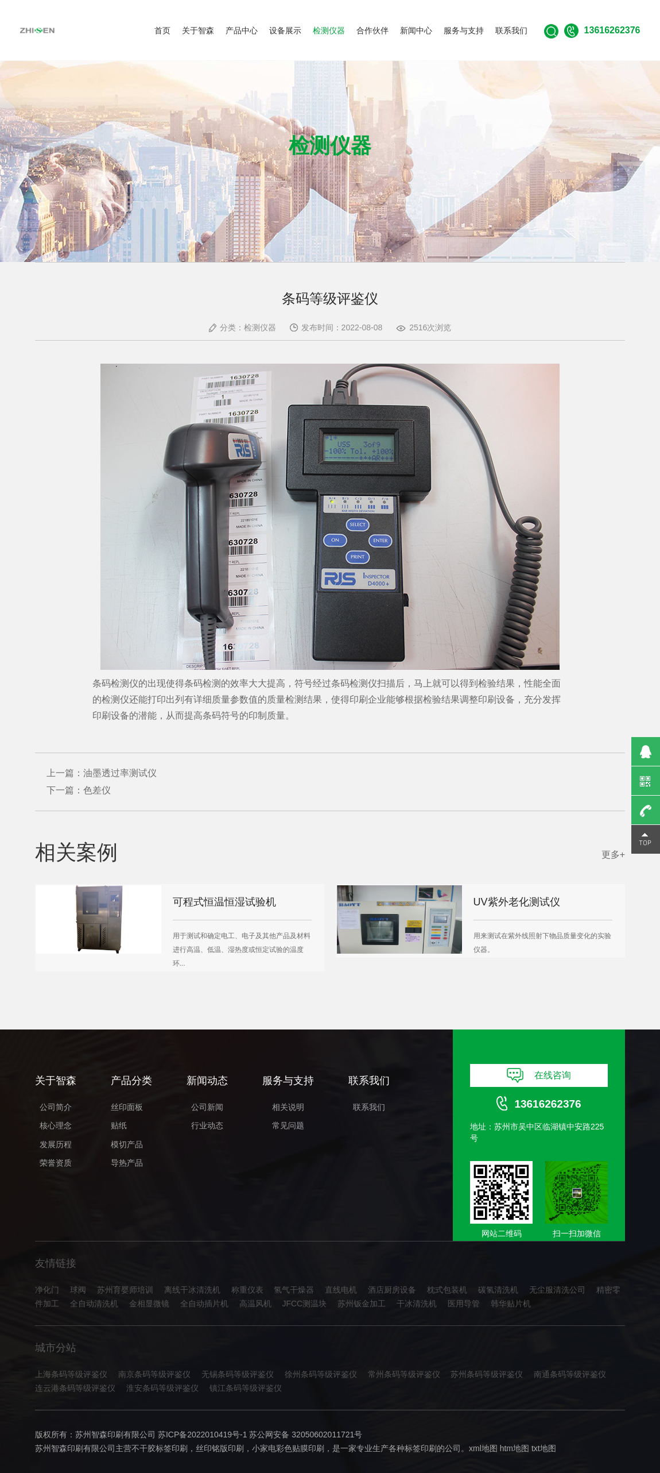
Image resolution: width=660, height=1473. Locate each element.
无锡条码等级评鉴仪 (237, 1374)
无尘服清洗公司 (557, 1289)
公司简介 (56, 1107)
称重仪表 (247, 1289)
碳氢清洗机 (498, 1289)
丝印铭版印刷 (220, 1448)
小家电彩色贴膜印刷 (288, 1448)
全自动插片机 (204, 1303)
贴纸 (119, 1125)
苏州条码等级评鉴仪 (487, 1374)
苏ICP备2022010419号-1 (202, 1434)
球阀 (78, 1289)
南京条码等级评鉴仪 (154, 1374)
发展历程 (56, 1144)
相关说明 (288, 1107)
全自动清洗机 (94, 1303)
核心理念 (56, 1125)
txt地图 (543, 1448)
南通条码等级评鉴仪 (570, 1374)
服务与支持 (464, 30)
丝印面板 (127, 1107)
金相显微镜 (149, 1303)
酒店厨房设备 (392, 1289)
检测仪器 (329, 30)
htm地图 (514, 1448)
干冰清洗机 (417, 1303)
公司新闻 (207, 1107)
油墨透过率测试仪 (120, 773)
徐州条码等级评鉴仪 (321, 1374)
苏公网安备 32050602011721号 (305, 1434)
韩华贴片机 (511, 1303)
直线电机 (341, 1289)
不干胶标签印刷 (159, 1448)
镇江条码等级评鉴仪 (245, 1388)
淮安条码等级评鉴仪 (162, 1388)
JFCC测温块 (304, 1303)
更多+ (613, 854)
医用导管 (464, 1303)
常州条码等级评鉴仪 (404, 1374)
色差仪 (97, 790)
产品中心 (242, 30)
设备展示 (285, 30)
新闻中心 (416, 30)
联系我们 (511, 30)
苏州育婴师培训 (125, 1289)
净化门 (47, 1289)
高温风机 (255, 1303)
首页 (162, 30)
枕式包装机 (447, 1289)
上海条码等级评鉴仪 (71, 1374)
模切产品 (127, 1144)
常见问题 (288, 1125)
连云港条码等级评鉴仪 (75, 1388)
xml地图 (483, 1448)
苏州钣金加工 (361, 1303)
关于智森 (198, 30)
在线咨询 (539, 1075)
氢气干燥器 (294, 1289)
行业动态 (207, 1125)
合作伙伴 (372, 30)
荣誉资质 (56, 1162)
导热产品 (127, 1162)
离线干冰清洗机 (192, 1289)
